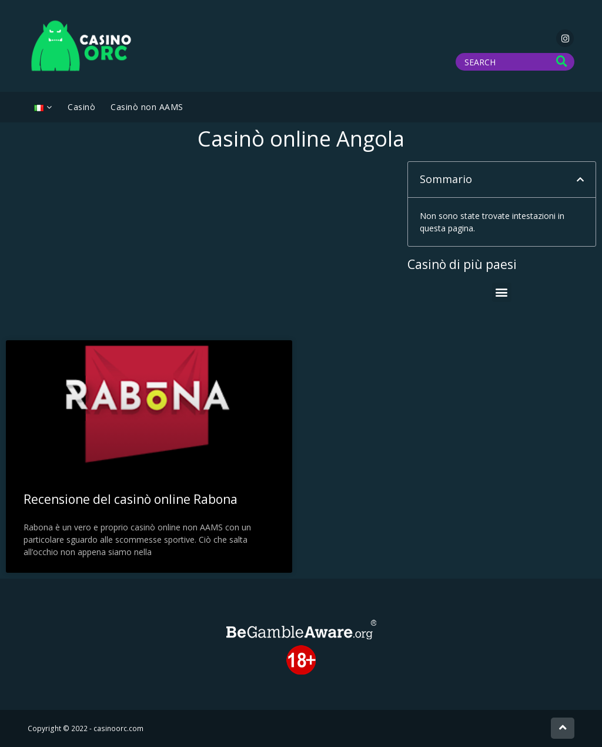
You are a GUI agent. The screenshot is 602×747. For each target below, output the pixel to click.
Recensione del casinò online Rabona (131, 499)
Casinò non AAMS (147, 106)
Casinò (81, 106)
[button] (580, 179)
